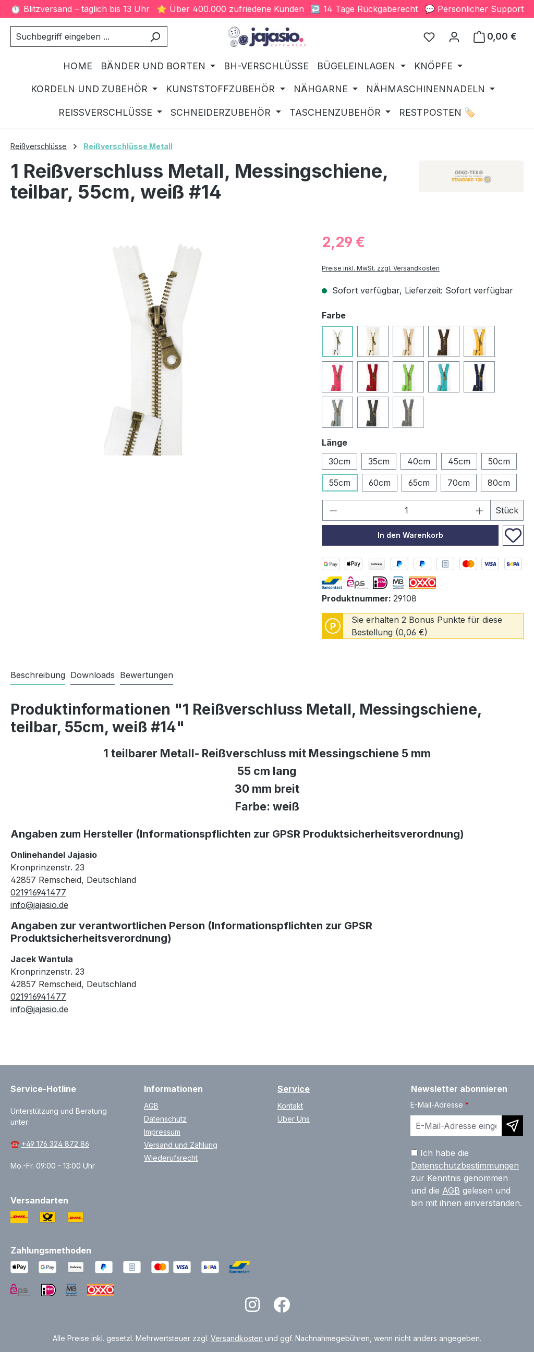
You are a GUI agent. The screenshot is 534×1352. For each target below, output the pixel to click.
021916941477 (38, 892)
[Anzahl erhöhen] (480, 510)
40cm (418, 461)
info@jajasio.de (39, 905)
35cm (379, 461)
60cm (380, 482)
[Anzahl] (407, 510)
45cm (459, 461)
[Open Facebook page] (281, 1308)
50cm (499, 461)
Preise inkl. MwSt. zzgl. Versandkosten (381, 268)
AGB (151, 1105)
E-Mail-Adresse (439, 1104)
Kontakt (290, 1105)
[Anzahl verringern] (333, 510)
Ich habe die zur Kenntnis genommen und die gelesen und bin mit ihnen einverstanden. (466, 1178)
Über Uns (293, 1118)
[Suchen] (155, 36)
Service (293, 1089)
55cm (339, 482)
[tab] (37, 675)
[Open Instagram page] (252, 1308)
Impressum (162, 1131)
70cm (458, 482)
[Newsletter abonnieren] (512, 1125)
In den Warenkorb (410, 535)
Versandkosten (237, 1338)
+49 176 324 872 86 (55, 1143)
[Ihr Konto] (454, 36)
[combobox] (76, 36)
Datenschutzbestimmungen (465, 1165)
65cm (419, 482)
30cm (339, 461)
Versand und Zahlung (180, 1144)
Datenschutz (165, 1118)
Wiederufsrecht (171, 1157)
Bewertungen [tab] (146, 675)
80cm (499, 482)
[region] (155, 343)
